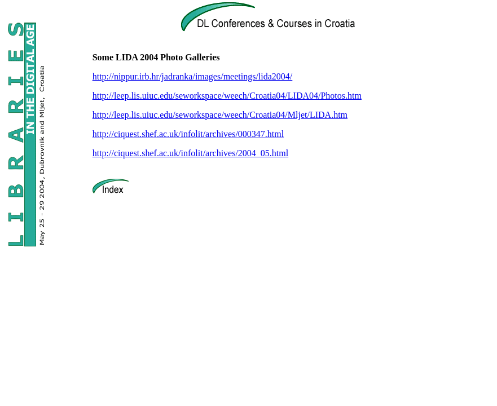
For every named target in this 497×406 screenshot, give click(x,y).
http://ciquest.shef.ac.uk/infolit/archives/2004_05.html (191, 153)
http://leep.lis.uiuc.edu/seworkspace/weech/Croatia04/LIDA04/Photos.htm (227, 95)
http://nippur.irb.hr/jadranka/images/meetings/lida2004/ (193, 76)
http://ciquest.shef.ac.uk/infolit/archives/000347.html (188, 134)
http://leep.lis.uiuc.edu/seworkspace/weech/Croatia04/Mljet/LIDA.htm (220, 115)
